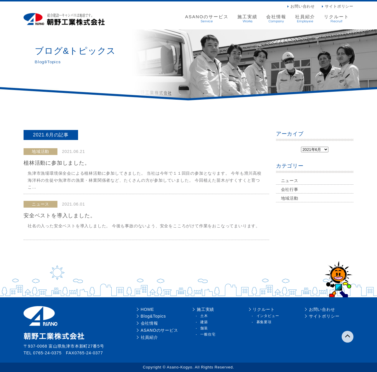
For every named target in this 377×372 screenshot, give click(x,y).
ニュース (289, 180)
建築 (204, 322)
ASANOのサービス (207, 19)
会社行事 (289, 189)
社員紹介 (305, 19)
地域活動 (289, 198)
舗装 (204, 328)
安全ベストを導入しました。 (59, 215)
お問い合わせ (302, 6)
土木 (204, 316)
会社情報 (276, 19)
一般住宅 (207, 334)
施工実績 (247, 19)
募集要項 (264, 322)
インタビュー (268, 316)
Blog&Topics (153, 316)
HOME (147, 309)
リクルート (336, 19)
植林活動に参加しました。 (57, 163)
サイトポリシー (339, 6)
